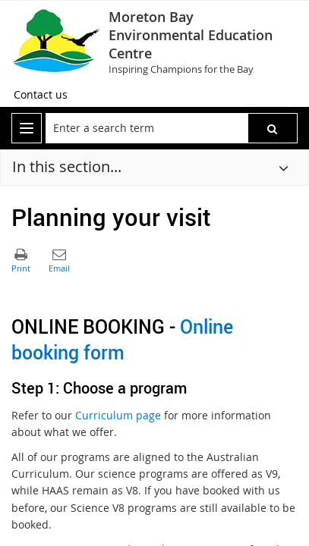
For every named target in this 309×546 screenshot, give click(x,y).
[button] (273, 128)
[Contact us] (40, 95)
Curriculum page (118, 415)
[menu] (26, 128)
